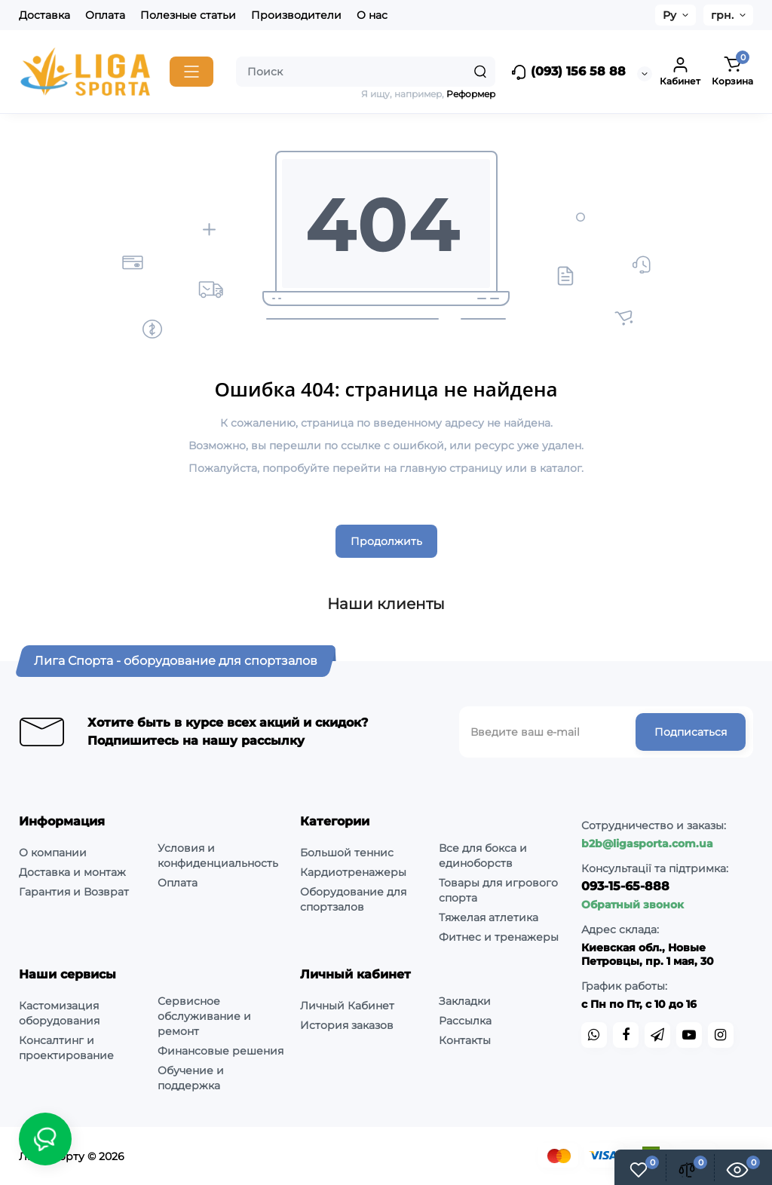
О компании (53, 852)
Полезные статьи (188, 15)
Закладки (465, 1001)
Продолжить (386, 541)
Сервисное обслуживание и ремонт (204, 1016)
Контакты (465, 1040)
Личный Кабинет (347, 1005)
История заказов (347, 1025)
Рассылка (465, 1020)
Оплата (105, 15)
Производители (296, 15)
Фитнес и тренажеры (499, 937)
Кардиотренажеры (353, 872)
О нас (372, 15)
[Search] (480, 72)
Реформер (470, 94)
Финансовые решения (220, 1051)
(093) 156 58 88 (568, 72)
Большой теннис (347, 852)
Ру (669, 15)
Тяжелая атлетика (488, 917)
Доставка (44, 15)
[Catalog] (191, 72)
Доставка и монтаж (72, 872)
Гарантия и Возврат (74, 892)
